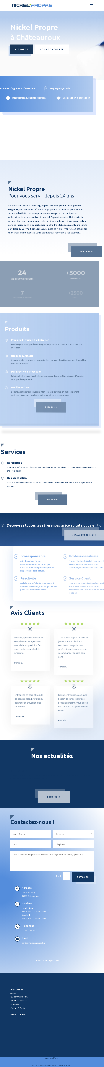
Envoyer (83, 877)
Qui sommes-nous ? (19, 996)
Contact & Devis (17, 1008)
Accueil (13, 993)
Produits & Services (18, 1000)
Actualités (14, 1004)
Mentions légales (52, 1058)
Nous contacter (52, 49)
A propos (22, 49)
